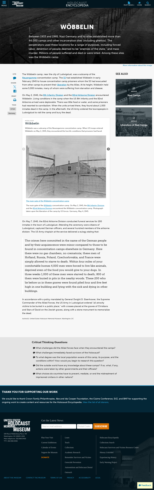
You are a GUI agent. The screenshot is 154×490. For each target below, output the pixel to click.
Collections (69, 447)
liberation (62, 84)
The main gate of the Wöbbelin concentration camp (47, 201)
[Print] (14, 100)
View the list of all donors (95, 402)
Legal (97, 478)
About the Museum (12, 478)
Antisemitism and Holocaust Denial (78, 467)
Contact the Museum (36, 478)
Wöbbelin (32, 123)
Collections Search (107, 443)
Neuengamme (29, 77)
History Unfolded (106, 452)
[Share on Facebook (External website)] (15, 91)
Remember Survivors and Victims (78, 457)
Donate (45, 457)
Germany (11, 113)
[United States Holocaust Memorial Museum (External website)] (17, 4)
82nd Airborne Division (83, 95)
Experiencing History (108, 457)
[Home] (139, 4)
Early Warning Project (108, 462)
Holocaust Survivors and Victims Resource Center (119, 447)
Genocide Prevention (73, 462)
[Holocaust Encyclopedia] (77, 4)
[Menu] (4, 4)
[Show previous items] (23, 149)
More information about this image (137, 65)
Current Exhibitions (49, 443)
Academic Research (72, 452)
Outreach (68, 472)
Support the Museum (49, 452)
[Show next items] (108, 149)
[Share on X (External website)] (14, 87)
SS (64, 77)
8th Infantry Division (53, 95)
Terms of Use (56, 478)
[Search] (147, 4)
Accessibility (85, 478)
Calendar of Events (48, 447)
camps (12, 109)
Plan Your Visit (47, 438)
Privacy (70, 478)
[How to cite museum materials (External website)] (14, 78)
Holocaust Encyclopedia (109, 438)
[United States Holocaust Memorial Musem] (17, 425)
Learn (67, 438)
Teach (67, 443)
